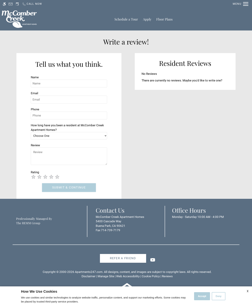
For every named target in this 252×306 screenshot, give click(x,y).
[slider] (47, 177)
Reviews (167, 276)
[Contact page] (10, 4)
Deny (219, 296)
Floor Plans (164, 19)
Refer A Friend (123, 258)
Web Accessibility (128, 276)
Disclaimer (89, 276)
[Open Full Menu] (241, 4)
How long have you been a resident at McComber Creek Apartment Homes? (67, 127)
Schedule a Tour (126, 19)
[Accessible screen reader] (4, 4)
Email (34, 93)
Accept (202, 296)
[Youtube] (153, 261)
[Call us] (32, 4)
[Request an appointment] (17, 4)
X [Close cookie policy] (247, 291)
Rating (35, 172)
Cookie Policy (151, 276)
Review (35, 145)
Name (35, 77)
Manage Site (106, 276)
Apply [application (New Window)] (147, 19)
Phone (35, 109)
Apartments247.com (89, 272)
